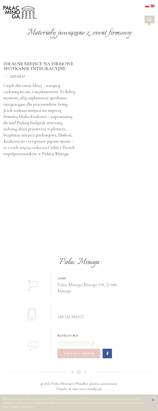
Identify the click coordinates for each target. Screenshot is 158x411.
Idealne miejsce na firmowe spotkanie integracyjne (38, 66)
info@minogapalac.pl (76, 342)
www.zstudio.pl (90, 389)
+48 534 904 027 (70, 316)
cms (75, 389)
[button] (149, 24)
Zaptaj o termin (78, 353)
